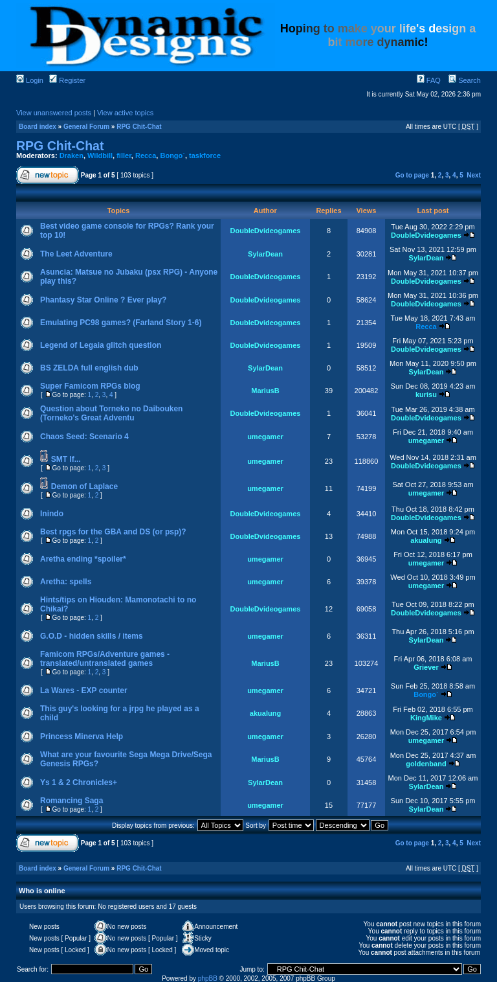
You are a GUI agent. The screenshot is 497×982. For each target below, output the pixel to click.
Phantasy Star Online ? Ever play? (103, 299)
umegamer (265, 436)
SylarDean (265, 254)
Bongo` (172, 155)
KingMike (426, 718)
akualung (425, 540)
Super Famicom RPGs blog (90, 386)
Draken (71, 155)
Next (474, 175)
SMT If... (66, 459)
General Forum (86, 126)
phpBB (207, 978)
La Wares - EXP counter (83, 690)
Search (464, 80)
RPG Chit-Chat (138, 126)
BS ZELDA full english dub (89, 367)
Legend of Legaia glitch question (100, 345)
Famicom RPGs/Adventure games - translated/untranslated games (105, 659)
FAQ (429, 80)
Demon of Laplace (84, 486)
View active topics (125, 113)
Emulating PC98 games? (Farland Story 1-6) (120, 322)
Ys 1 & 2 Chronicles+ (78, 782)
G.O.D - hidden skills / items (91, 636)
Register (67, 80)
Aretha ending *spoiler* (83, 559)
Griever (426, 667)
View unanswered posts (53, 113)
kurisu (426, 394)
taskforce (205, 155)
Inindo (51, 513)
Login (29, 80)
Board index (37, 126)
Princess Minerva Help (81, 736)
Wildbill (100, 155)
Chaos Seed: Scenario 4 (84, 436)
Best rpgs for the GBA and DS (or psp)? (113, 531)
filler (123, 155)
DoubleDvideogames (265, 230)
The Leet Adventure (76, 253)
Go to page (412, 175)
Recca (145, 155)
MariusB (265, 390)
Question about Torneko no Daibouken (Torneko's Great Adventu (111, 413)
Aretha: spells (65, 581)
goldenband (426, 764)
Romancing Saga (71, 800)
